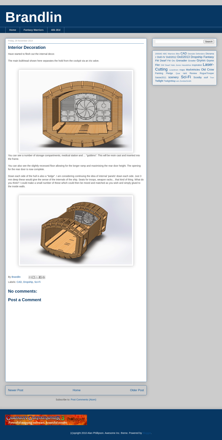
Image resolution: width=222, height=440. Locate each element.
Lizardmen (173, 70)
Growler (192, 61)
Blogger (147, 433)
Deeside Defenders (196, 54)
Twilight (159, 80)
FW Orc (171, 61)
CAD (19, 282)
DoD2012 (171, 57)
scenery (173, 77)
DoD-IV (161, 57)
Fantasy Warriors (34, 30)
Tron (212, 77)
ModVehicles (193, 69)
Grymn (201, 60)
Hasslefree (186, 65)
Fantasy (208, 57)
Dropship (28, 282)
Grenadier (181, 60)
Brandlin (33, 17)
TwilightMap (170, 81)
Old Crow (207, 69)
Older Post (137, 390)
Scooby (197, 77)
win (177, 81)
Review (193, 73)
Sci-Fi (37, 282)
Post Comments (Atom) (83, 399)
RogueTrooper (207, 73)
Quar (178, 73)
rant (185, 73)
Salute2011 (160, 77)
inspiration (197, 65)
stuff (206, 77)
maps (182, 70)
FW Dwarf (160, 60)
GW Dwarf (165, 65)
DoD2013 (183, 57)
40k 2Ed (55, 30)
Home (12, 30)
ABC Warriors (169, 54)
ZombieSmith (185, 81)
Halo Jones (176, 65)
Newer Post (15, 390)
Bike (178, 54)
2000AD (158, 54)
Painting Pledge (164, 73)
